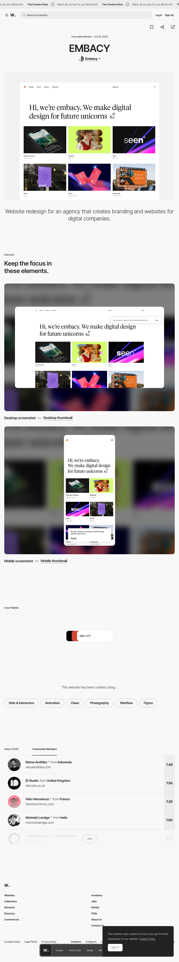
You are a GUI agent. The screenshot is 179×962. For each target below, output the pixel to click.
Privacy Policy (49, 941)
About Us (96, 919)
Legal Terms (30, 941)
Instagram (91, 941)
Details (89, 950)
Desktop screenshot (20, 418)
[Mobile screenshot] (89, 490)
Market (95, 907)
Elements (9, 907)
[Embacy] (89, 59)
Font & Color (75, 950)
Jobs (94, 901)
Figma (148, 703)
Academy (96, 895)
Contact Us (97, 925)
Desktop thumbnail (57, 417)
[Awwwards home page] (46, 950)
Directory (9, 913)
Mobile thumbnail (54, 561)
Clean (75, 703)
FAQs (94, 913)
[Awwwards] (13, 15)
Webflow (126, 703)
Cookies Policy (12, 941)
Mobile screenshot (18, 561)
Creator (59, 950)
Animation (52, 703)
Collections (10, 901)
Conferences (11, 919)
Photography (99, 703)
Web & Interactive (21, 703)
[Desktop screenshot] (89, 347)
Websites (9, 895)
